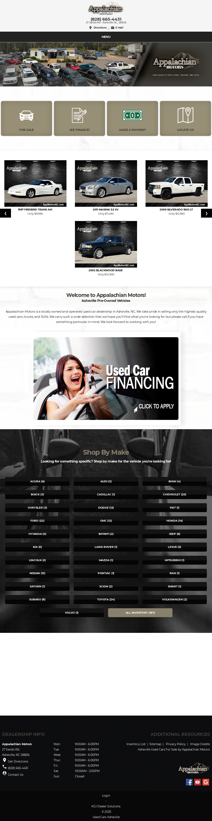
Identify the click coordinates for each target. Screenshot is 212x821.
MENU (106, 37)
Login (106, 795)
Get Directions (18, 761)
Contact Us (15, 775)
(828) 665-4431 (106, 19)
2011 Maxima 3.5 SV (106, 209)
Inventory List (136, 744)
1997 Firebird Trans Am (35, 209)
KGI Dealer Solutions (106, 806)
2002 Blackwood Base (106, 270)
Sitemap (155, 744)
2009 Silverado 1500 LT (177, 209)
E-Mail (117, 28)
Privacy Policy (176, 744)
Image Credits (200, 744)
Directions (97, 28)
